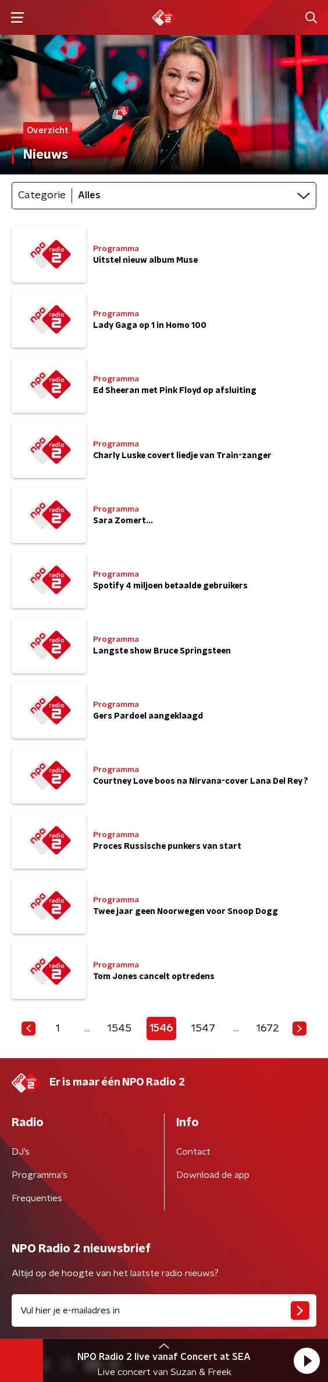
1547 (203, 1028)
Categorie (42, 195)
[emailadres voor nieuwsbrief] (164, 1310)
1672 (267, 1028)
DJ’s (21, 1151)
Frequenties (37, 1198)
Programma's (39, 1175)
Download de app (212, 1175)
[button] (306, 1360)
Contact (193, 1151)
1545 (119, 1028)
